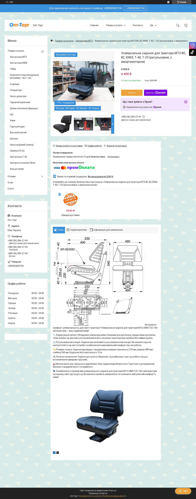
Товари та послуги (64, 41)
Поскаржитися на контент (90, 496)
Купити (131, 93)
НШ (11, 114)
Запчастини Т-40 (18, 157)
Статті (11, 188)
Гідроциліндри (17, 126)
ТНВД (13, 69)
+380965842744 (136, 8)
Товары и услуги (114, 25)
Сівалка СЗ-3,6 (17, 151)
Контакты (138, 25)
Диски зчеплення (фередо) (24, 108)
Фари (12, 120)
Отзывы (12, 176)
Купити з (155, 92)
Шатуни (14, 138)
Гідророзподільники (20, 102)
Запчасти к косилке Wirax (22, 163)
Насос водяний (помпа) (22, 145)
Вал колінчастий (18, 132)
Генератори (16, 90)
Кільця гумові (17, 169)
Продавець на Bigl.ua (98, 493)
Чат (183, 491)
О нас (10, 182)
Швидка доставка (70, 215)
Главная (94, 25)
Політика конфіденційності (114, 496)
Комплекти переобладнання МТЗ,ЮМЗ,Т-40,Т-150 (24, 76)
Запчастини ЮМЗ (18, 63)
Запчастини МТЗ (84, 41)
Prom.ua (112, 491)
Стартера (14, 84)
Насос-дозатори (18, 96)
